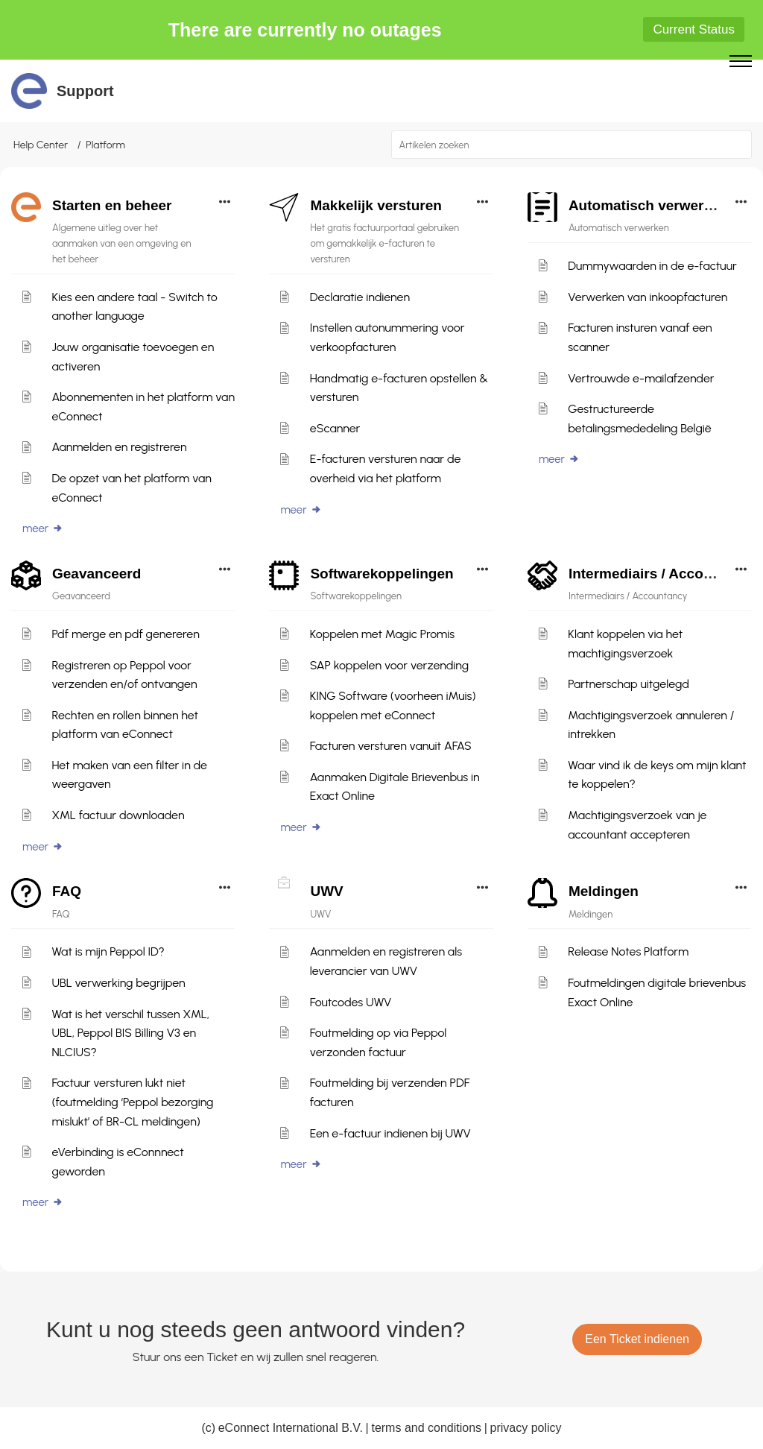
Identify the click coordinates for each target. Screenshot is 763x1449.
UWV (326, 891)
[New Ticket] (637, 1339)
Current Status (694, 29)
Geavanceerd (96, 573)
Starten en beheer (112, 205)
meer (42, 528)
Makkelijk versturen (375, 205)
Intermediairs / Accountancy (663, 573)
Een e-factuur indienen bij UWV (390, 1133)
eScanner (335, 428)
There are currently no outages (305, 29)
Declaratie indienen (360, 297)
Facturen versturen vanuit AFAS (391, 746)
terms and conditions (426, 1427)
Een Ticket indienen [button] (637, 1339)
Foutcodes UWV (351, 1002)
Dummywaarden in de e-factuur (652, 266)
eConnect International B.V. (290, 1427)
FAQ (66, 891)
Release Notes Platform (628, 951)
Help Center (40, 145)
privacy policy (526, 1427)
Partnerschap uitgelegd (628, 684)
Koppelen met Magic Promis (382, 634)
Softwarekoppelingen (381, 573)
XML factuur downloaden (117, 815)
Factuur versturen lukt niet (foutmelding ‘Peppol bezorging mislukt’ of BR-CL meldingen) (132, 1102)
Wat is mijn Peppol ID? (107, 951)
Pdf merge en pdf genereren (125, 634)
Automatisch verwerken (648, 205)
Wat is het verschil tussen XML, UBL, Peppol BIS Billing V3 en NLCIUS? (130, 1033)
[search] (572, 144)
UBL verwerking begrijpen (118, 983)
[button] (738, 145)
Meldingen (604, 891)
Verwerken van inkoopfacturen (647, 297)
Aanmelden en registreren (118, 447)
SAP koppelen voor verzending (389, 665)
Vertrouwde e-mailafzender (641, 378)
